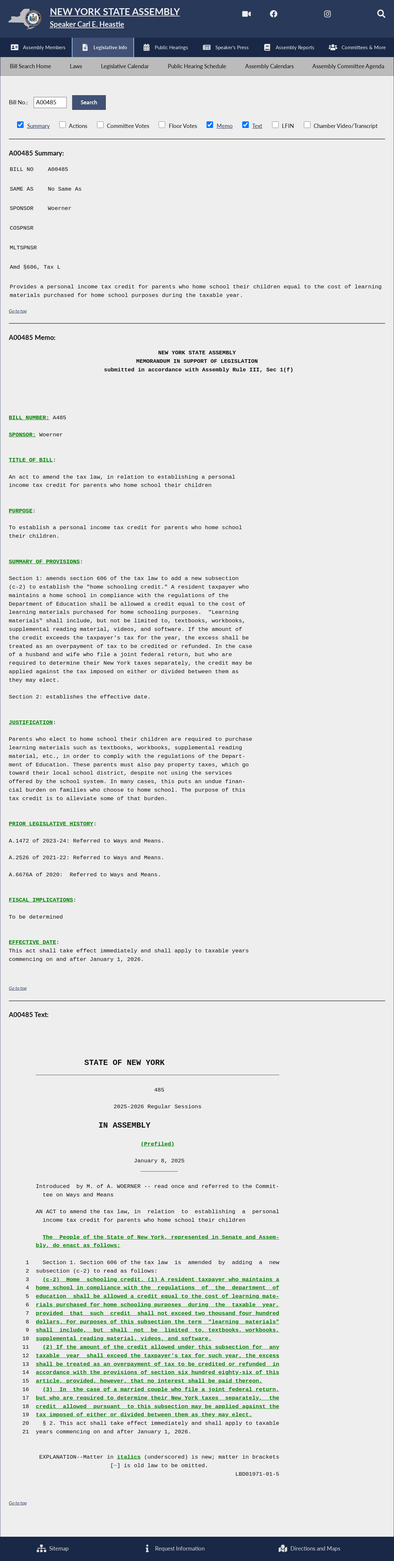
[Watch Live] (236, 16)
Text (257, 138)
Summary (38, 138)
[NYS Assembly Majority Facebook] (264, 16)
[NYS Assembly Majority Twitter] (291, 16)
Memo (225, 138)
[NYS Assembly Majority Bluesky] (346, 16)
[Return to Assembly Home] (102, 20)
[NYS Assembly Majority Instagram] (319, 16)
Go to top (18, 322)
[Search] (373, 16)
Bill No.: (18, 111)
